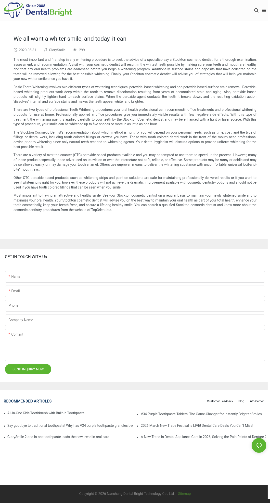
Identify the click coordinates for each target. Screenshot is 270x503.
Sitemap (184, 494)
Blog (241, 401)
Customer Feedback (220, 401)
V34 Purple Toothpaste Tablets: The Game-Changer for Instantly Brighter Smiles (201, 414)
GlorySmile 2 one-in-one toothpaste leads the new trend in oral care (58, 437)
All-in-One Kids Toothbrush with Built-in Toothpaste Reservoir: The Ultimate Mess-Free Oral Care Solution (46, 413)
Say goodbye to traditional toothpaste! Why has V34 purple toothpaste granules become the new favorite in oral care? (70, 426)
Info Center (256, 401)
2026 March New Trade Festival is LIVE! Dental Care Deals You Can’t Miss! (197, 426)
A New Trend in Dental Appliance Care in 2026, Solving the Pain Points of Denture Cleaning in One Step (203, 437)
